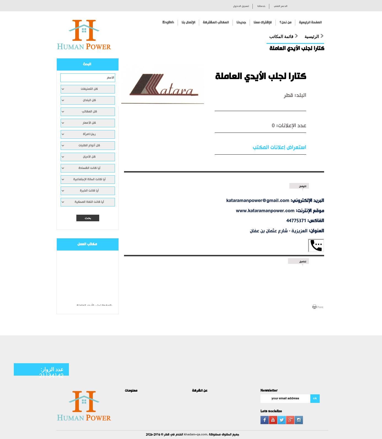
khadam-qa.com (195, 435)
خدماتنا (261, 6)
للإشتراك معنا (263, 23)
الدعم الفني (280, 6)
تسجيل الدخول (241, 6)
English (168, 23)
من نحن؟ (285, 23)
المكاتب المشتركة (216, 23)
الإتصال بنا (188, 23)
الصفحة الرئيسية (310, 23)
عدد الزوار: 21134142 (51, 372)
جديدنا (241, 23)
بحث (88, 218)
